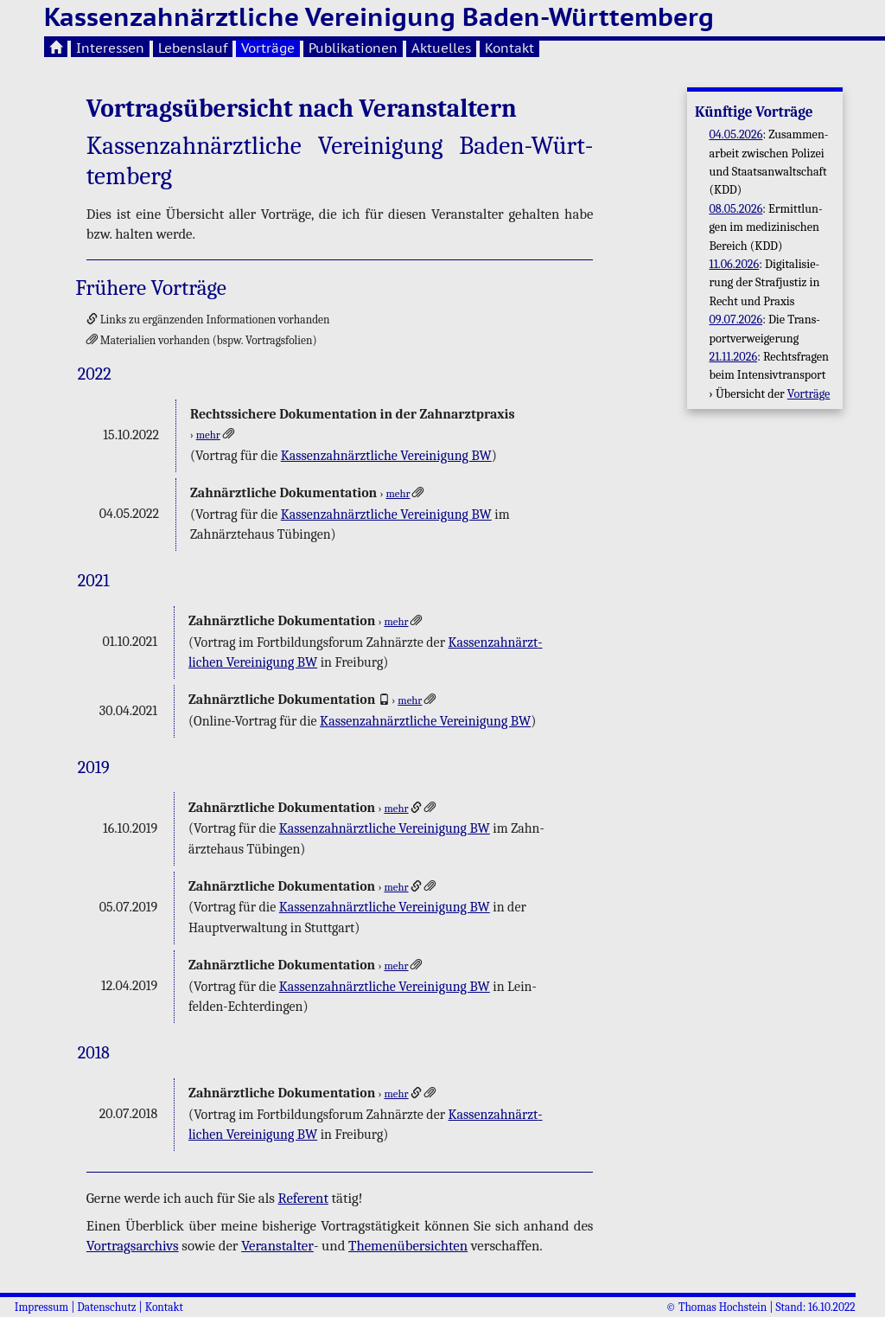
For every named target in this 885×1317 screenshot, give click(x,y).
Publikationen (353, 48)
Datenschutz (106, 1307)
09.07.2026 (735, 319)
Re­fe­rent (302, 1198)
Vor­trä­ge (809, 394)
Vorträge (268, 48)
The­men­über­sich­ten (408, 1245)
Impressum (41, 1307)
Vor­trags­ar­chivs (132, 1245)
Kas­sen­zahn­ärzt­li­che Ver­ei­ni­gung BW (386, 456)
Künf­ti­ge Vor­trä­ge (754, 112)
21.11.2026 (733, 356)
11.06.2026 (734, 264)
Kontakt (509, 48)
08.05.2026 (735, 208)
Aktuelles (441, 48)
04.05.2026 (735, 134)
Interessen (110, 48)
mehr (208, 435)
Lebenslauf (192, 48)
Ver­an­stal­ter (277, 1245)
